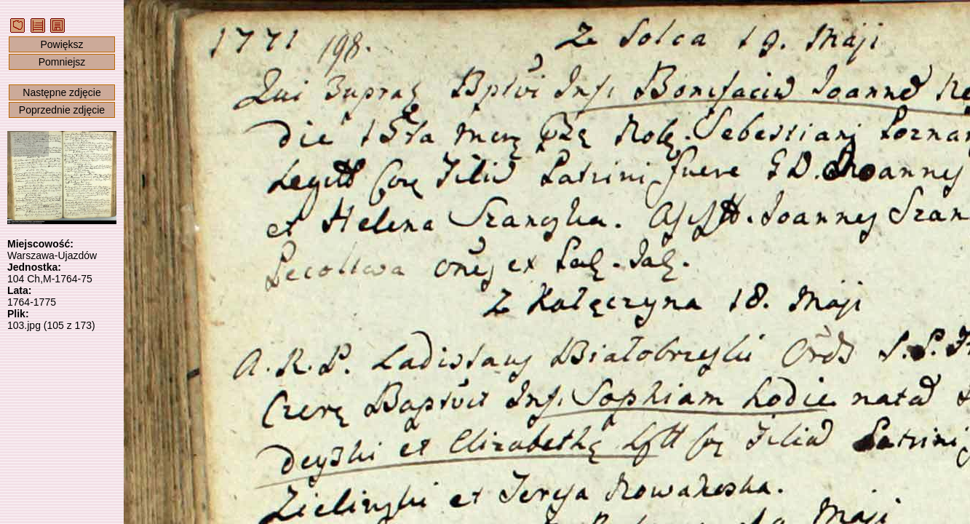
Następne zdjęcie (61, 92)
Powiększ (61, 44)
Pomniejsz (62, 62)
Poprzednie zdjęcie (62, 110)
